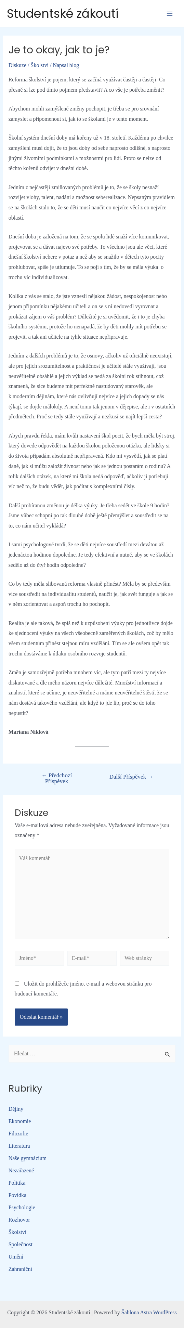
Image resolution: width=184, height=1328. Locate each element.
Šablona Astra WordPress (149, 1312)
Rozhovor (19, 1220)
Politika (17, 1183)
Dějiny (16, 1109)
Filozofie (18, 1133)
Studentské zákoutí (63, 13)
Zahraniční (20, 1269)
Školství (40, 65)
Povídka (17, 1195)
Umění (16, 1257)
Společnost (20, 1244)
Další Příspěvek (131, 777)
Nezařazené (21, 1170)
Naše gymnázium (28, 1158)
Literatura (19, 1146)
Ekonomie (20, 1121)
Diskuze (17, 65)
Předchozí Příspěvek (56, 778)
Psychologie (22, 1207)
